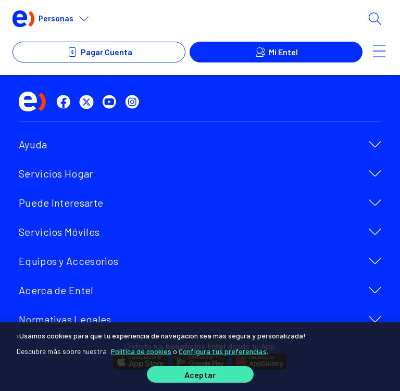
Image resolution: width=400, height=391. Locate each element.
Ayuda (33, 144)
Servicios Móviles (59, 231)
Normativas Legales (65, 319)
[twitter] (88, 102)
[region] (200, 356)
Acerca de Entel (56, 290)
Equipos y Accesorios (68, 261)
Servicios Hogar (56, 173)
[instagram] (134, 102)
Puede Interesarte (61, 202)
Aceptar (200, 375)
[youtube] (111, 102)
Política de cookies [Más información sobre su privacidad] (141, 350)
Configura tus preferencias (223, 350)
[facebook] (65, 102)
